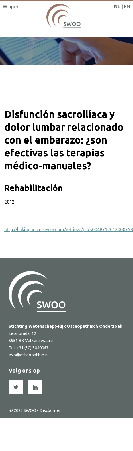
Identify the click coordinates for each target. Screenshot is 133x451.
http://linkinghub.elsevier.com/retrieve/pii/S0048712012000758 (68, 229)
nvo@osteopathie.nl (29, 354)
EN (127, 6)
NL (117, 6)
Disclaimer (50, 410)
